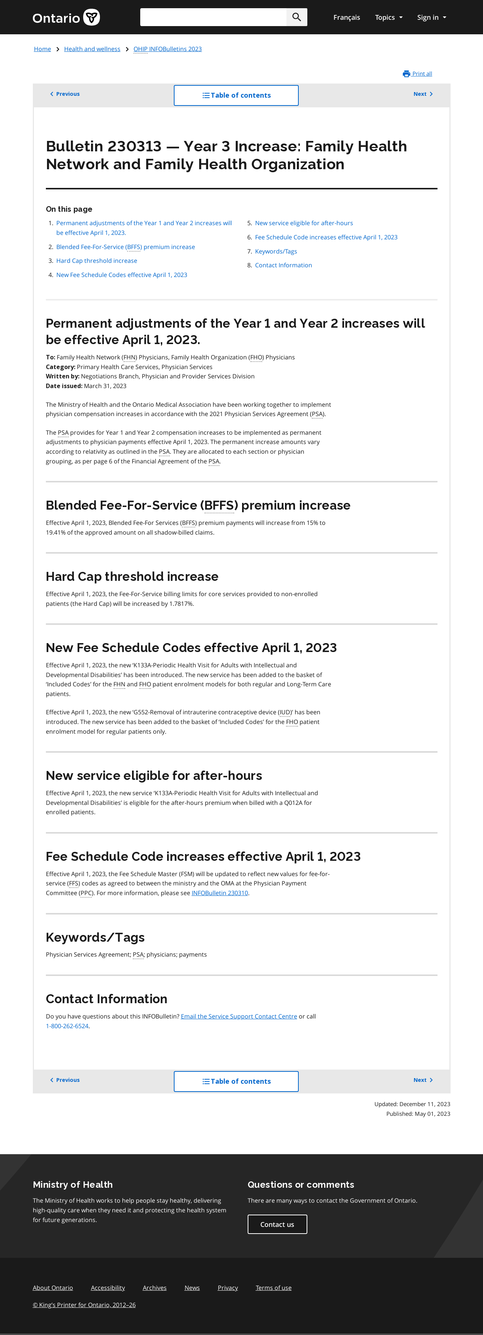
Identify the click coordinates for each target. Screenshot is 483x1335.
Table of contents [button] (250, 98)
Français (346, 17)
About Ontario (53, 1288)
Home (42, 49)
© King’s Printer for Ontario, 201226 (84, 1304)
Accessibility (108, 1288)
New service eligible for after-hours (304, 223)
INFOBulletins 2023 (168, 49)
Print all (417, 73)
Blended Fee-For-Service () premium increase (125, 247)
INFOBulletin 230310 (220, 893)
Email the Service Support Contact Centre (239, 1016)
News (192, 1288)
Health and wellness (92, 49)
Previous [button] (63, 93)
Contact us (277, 1224)
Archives (155, 1288)
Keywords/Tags (276, 251)
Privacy (228, 1288)
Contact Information (283, 265)
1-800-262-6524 (67, 1026)
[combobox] (223, 17)
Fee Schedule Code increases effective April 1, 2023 (326, 237)
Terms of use (274, 1288)
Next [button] (425, 93)
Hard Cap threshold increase (96, 260)
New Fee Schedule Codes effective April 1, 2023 (121, 275)
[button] (296, 17)
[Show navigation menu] (389, 17)
